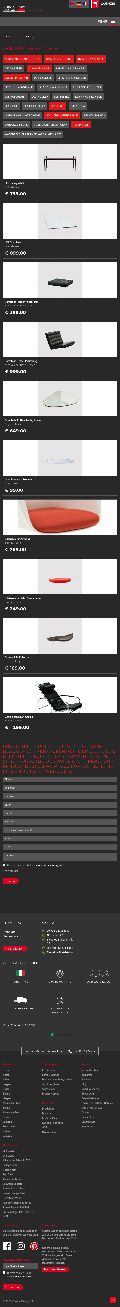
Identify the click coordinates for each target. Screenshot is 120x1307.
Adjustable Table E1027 (16, 1160)
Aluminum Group (12, 1103)
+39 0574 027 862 (85, 1051)
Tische (6, 1117)
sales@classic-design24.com (47, 1051)
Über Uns (47, 1103)
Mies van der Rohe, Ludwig (57, 1079)
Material (46, 1113)
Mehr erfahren (14, 948)
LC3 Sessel (61, 96)
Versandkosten (90, 1070)
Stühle (6, 1093)
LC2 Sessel (9, 1151)
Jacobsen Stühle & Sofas (17, 1202)
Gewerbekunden (91, 1098)
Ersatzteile (24, 36)
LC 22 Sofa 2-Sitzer (72, 78)
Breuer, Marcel (50, 1093)
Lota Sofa (78, 106)
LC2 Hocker (40, 96)
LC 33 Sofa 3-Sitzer (87, 87)
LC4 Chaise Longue (88, 96)
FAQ (84, 1084)
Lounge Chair (10, 1165)
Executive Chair (16, 78)
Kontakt (86, 1112)
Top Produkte (10, 1145)
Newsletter (88, 1117)
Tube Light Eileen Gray (50, 125)
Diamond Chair (39, 68)
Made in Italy (49, 1118)
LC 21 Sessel (43, 78)
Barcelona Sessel (91, 59)
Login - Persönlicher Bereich (97, 1103)
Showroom (88, 1093)
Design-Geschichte (92, 1107)
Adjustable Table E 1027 (22, 59)
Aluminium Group (12, 1179)
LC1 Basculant (15, 96)
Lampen (7, 1121)
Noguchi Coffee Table (62, 115)
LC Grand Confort (12, 1184)
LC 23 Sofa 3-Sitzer (19, 87)
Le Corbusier (49, 1070)
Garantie (86, 1079)
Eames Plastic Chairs (14, 1188)
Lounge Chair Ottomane (22, 115)
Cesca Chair (9, 1169)
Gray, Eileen (48, 1089)
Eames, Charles (50, 1074)
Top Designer (49, 1064)
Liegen (7, 1084)
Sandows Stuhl (16, 125)
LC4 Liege (11, 106)
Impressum (88, 1126)
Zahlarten (87, 1074)
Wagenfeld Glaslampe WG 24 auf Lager (33, 134)
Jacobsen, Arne (50, 1084)
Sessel (6, 1070)
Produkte (8, 1064)
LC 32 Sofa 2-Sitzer (53, 87)
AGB (44, 1127)
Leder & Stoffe (90, 1089)
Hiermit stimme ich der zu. (33, 865)
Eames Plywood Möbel (16, 1207)
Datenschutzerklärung (46, 865)
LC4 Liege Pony (34, 106)
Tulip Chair (81, 125)
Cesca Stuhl (14, 68)
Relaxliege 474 (94, 115)
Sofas (6, 1079)
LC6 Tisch (58, 106)
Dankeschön (49, 1132)
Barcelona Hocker (59, 59)
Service (8, 36)
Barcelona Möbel (12, 1198)
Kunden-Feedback (52, 1122)
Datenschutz (88, 1121)
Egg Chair (8, 1174)
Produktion (48, 1108)
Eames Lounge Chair (70, 68)
